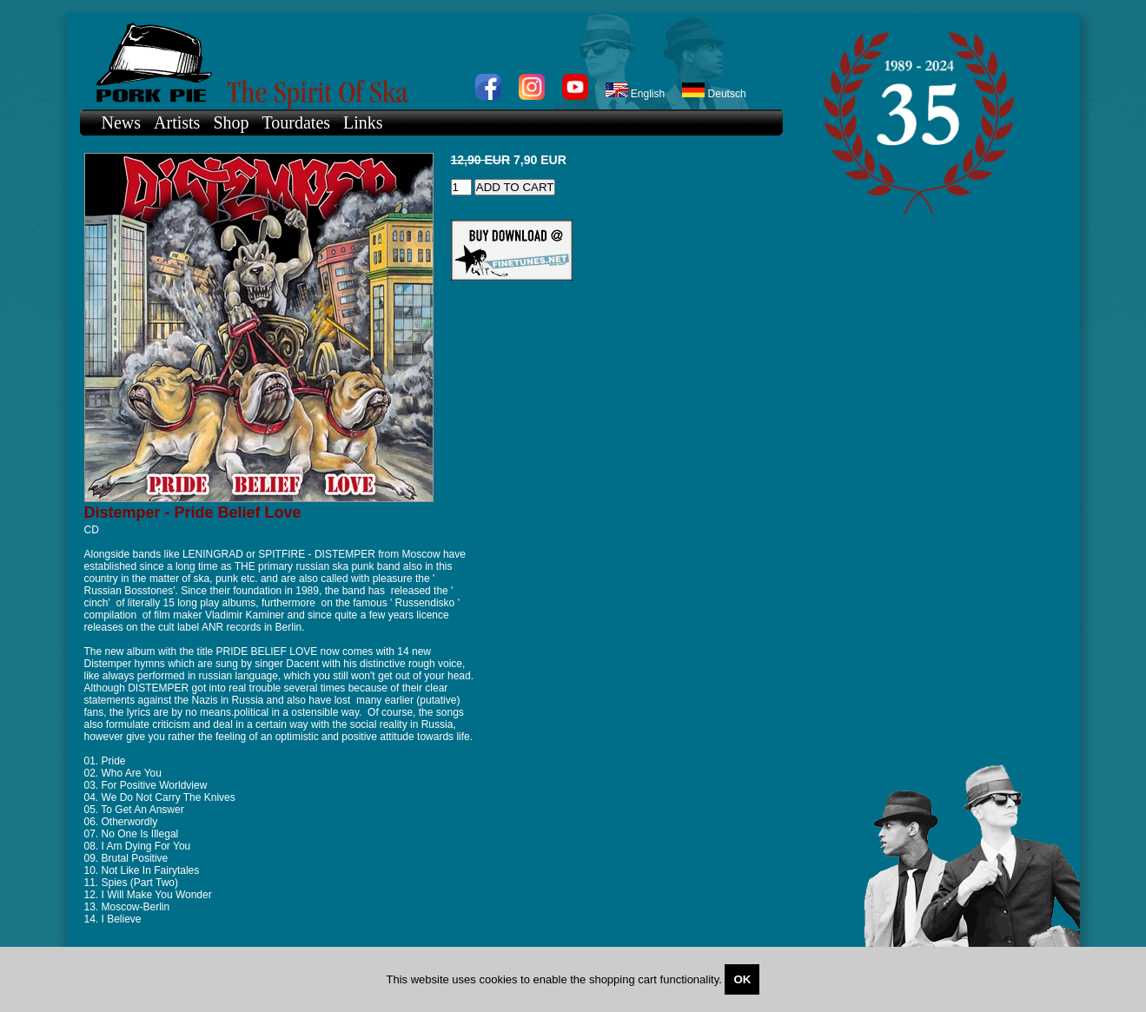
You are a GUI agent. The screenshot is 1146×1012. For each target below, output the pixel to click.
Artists (177, 122)
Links (363, 122)
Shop (230, 122)
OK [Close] (742, 979)
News (122, 122)
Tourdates (296, 122)
